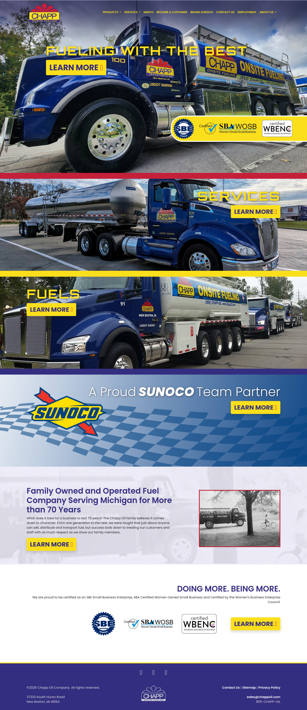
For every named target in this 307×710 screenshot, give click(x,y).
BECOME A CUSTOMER (172, 12)
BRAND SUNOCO (201, 12)
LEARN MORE (255, 211)
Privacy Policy (269, 687)
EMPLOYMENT (247, 12)
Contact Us (231, 687)
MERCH (149, 12)
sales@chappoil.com (263, 697)
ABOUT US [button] (266, 12)
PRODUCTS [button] (111, 12)
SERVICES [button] (131, 12)
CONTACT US (225, 12)
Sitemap (249, 687)
